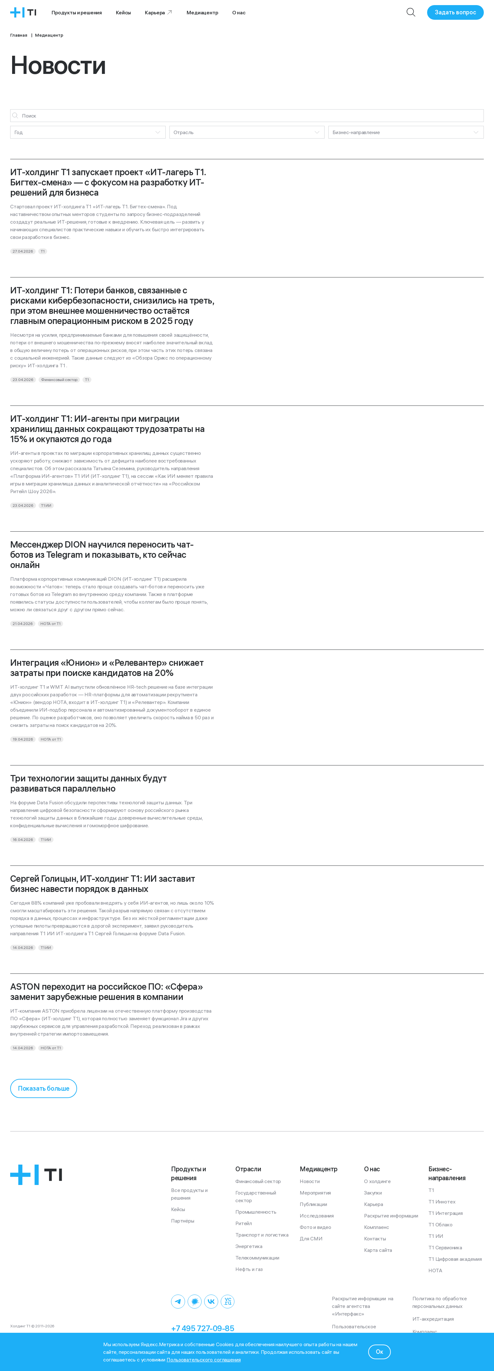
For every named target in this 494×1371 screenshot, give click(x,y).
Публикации (313, 1204)
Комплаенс (376, 1227)
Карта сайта (378, 1250)
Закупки (373, 1192)
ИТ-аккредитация (433, 1319)
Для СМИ (311, 1238)
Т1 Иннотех (441, 1201)
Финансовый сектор (258, 1181)
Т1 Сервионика (445, 1247)
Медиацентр (202, 12)
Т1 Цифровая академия (455, 1259)
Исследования (317, 1215)
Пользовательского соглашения (204, 1359)
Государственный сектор (256, 1196)
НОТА (435, 1270)
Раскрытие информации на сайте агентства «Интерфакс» (363, 1306)
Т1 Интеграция (445, 1213)
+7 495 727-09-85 (202, 1328)
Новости (310, 1181)
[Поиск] (411, 12)
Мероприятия (315, 1192)
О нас (239, 12)
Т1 (431, 1190)
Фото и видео (315, 1227)
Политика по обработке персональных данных (440, 1302)
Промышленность (255, 1212)
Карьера (159, 12)
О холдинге (377, 1181)
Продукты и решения (77, 12)
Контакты (375, 1238)
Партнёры (182, 1220)
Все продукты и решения (190, 1194)
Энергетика (248, 1246)
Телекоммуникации (257, 1257)
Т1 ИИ (435, 1236)
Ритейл (243, 1223)
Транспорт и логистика (262, 1234)
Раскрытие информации (391, 1215)
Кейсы (123, 12)
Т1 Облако (440, 1224)
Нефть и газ (249, 1269)
